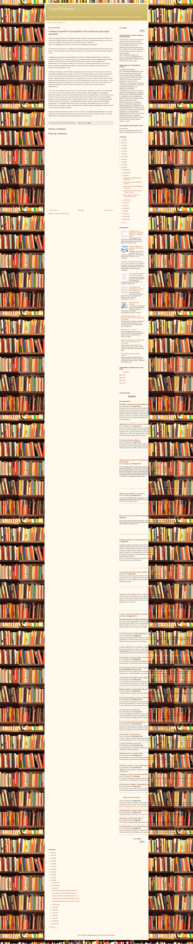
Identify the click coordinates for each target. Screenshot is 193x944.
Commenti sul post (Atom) (61, 213)
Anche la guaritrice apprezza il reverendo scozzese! (131, 195)
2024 (123, 145)
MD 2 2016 (122, 383)
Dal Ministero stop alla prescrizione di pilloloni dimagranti (136, 404)
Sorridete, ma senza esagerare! (128, 594)
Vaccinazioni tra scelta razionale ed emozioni (64, 893)
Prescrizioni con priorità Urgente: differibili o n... (132, 178)
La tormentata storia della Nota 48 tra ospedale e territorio (136, 572)
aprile (124, 211)
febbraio (125, 216)
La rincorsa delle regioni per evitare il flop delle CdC (137, 274)
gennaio (125, 219)
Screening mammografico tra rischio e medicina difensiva (136, 697)
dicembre (125, 170)
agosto (125, 202)
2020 (123, 156)
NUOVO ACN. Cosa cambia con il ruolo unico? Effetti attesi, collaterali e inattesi (136, 233)
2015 (123, 222)
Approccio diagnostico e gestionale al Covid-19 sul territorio (136, 248)
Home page (81, 210)
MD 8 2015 (122, 377)
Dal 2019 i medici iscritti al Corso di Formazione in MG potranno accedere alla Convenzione (132, 317)
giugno (125, 205)
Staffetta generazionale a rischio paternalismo (132, 540)
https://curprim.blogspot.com (56, 22)
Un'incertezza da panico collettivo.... (129, 440)
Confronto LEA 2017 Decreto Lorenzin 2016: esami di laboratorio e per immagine (132, 262)
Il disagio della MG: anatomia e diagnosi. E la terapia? (135, 810)
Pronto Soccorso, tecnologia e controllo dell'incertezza (135, 784)
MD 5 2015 (122, 375)
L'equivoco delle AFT (125, 647)
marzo (125, 214)
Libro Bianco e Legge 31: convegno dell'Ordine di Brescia (136, 765)
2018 (123, 162)
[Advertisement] (81, 193)
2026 (123, 140)
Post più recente (53, 210)
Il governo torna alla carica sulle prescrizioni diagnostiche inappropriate (140, 515)
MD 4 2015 (126, 372)
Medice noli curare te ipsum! (131, 797)
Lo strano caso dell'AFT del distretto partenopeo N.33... (135, 614)
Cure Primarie (61, 8)
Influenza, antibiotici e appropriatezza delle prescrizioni (135, 689)
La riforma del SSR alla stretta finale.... (130, 744)
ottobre (125, 175)
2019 (123, 159)
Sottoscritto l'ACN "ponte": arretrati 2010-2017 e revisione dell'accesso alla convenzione (132, 341)
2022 (123, 151)
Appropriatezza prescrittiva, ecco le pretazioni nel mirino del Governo (139, 424)
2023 (123, 148)
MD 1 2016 (122, 380)
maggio (125, 208)
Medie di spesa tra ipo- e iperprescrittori (131, 753)
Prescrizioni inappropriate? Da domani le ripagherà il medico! (137, 667)
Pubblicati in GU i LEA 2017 (129, 329)
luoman (101, 935)
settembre (126, 200)
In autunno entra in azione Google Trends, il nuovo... (132, 191)
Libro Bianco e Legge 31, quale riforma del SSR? (133, 774)
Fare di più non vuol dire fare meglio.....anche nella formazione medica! (140, 657)
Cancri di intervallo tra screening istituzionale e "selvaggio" (136, 633)
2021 (123, 154)
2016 (123, 167)
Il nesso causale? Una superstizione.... (130, 734)
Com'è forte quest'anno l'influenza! (129, 710)
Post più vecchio (108, 210)
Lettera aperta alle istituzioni (134, 303)
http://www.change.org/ (140, 625)
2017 (123, 165)
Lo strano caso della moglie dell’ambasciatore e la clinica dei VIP (138, 722)
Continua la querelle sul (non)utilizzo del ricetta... (65, 896)
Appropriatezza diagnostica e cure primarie (132, 493)
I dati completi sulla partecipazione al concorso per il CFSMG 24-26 (136, 288)
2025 (123, 143)
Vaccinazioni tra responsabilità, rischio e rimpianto (134, 678)
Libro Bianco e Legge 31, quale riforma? (131, 818)
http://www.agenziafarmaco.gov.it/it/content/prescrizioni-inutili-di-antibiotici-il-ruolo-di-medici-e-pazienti (148, 806)
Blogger (112, 935)
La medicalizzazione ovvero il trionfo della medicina (134, 826)
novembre (126, 172)
